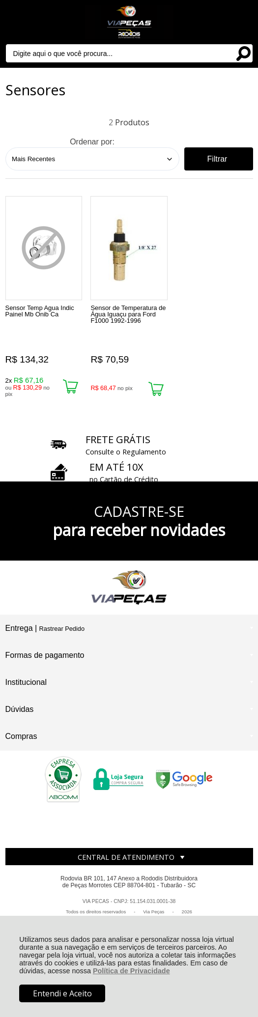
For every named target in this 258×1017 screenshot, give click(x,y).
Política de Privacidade (131, 971)
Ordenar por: (92, 142)
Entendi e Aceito (62, 993)
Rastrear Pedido (62, 628)
